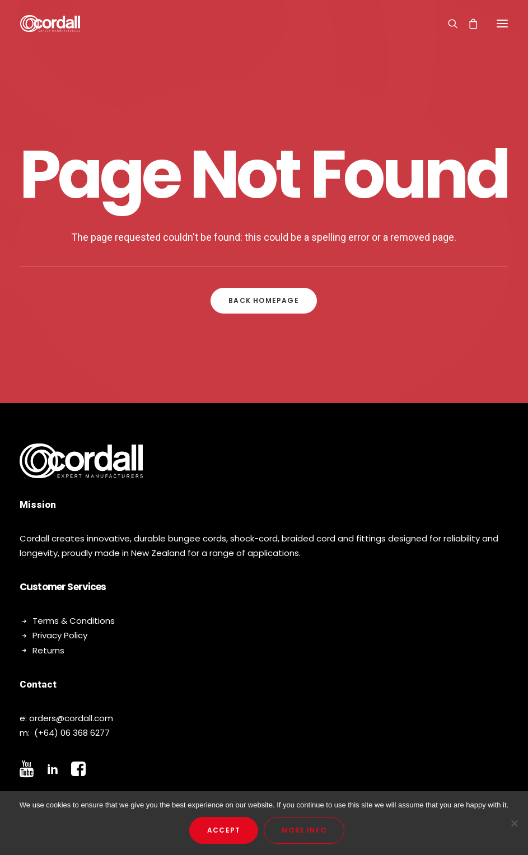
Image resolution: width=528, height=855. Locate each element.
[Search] (448, 23)
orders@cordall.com (71, 718)
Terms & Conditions (73, 621)
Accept (223, 830)
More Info (304, 830)
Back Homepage (263, 300)
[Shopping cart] (468, 23)
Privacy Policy (59, 635)
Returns (48, 650)
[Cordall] (50, 23)
